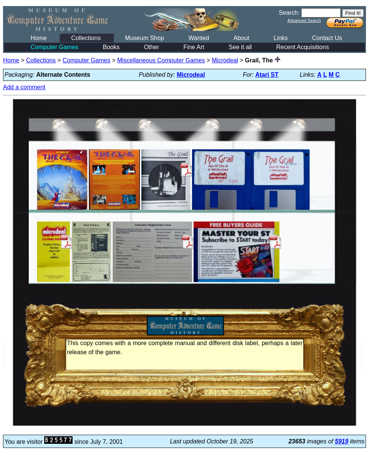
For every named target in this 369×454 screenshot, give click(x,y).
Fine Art (193, 47)
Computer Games (54, 47)
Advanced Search (304, 20)
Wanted (198, 38)
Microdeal (225, 60)
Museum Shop (144, 38)
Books (111, 47)
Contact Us (327, 38)
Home (39, 38)
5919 (342, 441)
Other (151, 47)
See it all (240, 47)
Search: (289, 12)
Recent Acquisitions (302, 47)
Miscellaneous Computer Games (161, 60)
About (241, 38)
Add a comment (24, 87)
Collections (86, 38)
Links (281, 38)
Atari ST (266, 74)
